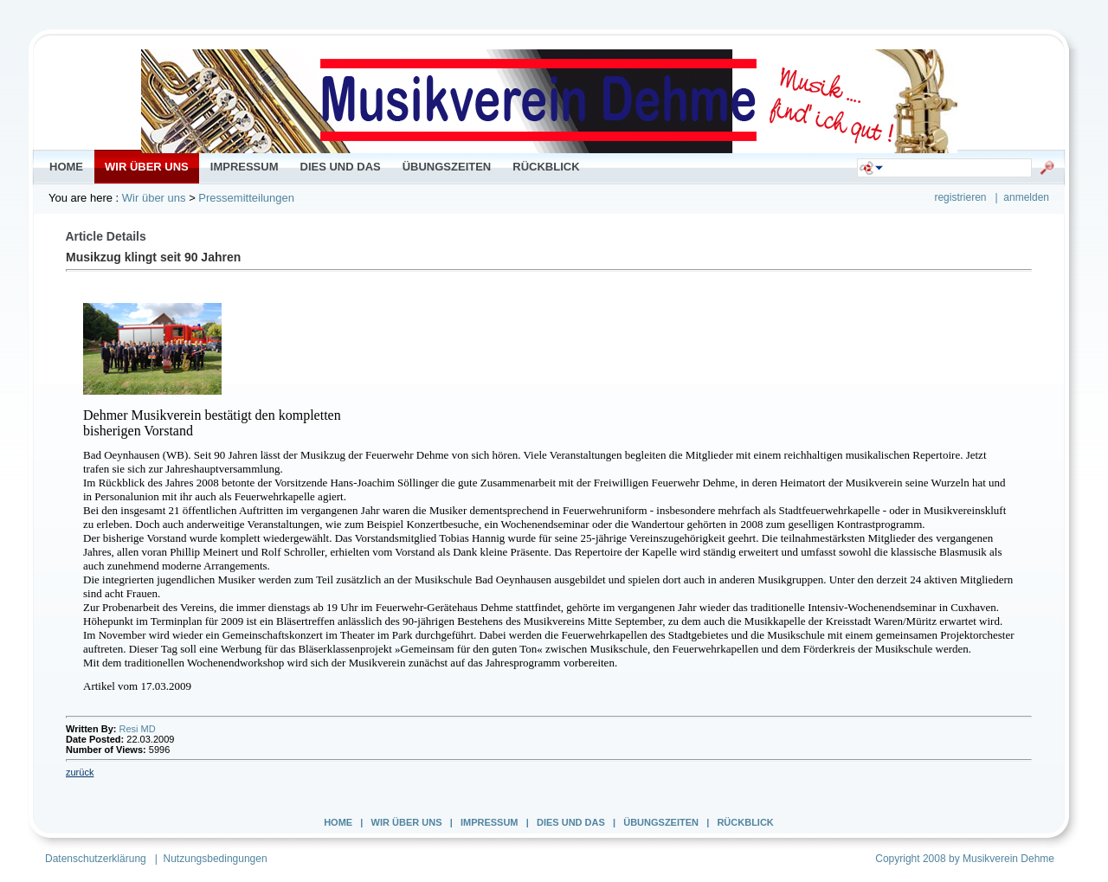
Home (338, 822)
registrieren (960, 197)
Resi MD (137, 729)
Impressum (490, 822)
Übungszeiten (661, 822)
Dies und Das (571, 822)
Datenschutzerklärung (95, 859)
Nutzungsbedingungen (215, 859)
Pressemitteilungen (246, 197)
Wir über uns (154, 197)
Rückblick (745, 822)
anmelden (1026, 197)
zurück (79, 772)
